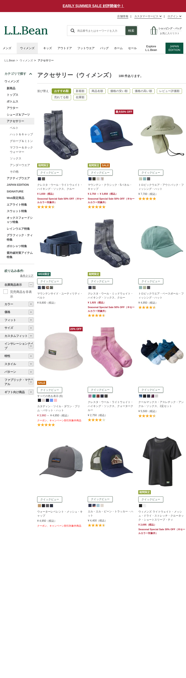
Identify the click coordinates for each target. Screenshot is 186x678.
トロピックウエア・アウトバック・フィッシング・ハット (161, 186)
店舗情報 (122, 16)
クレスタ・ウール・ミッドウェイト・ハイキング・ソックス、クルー (110, 295)
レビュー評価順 (169, 91)
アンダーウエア (20, 165)
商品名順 (97, 91)
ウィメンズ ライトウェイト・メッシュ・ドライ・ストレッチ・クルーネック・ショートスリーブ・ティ (161, 515)
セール (132, 48)
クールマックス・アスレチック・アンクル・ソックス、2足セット (161, 404)
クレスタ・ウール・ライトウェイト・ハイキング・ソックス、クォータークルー (110, 406)
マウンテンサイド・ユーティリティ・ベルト (60, 295)
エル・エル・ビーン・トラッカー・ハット (110, 513)
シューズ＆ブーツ (18, 114)
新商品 (11, 88)
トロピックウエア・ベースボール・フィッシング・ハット (161, 295)
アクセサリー (46, 60)
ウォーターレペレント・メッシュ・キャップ (60, 513)
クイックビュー (49, 172)
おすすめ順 (61, 91)
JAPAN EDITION (174, 48)
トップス (12, 94)
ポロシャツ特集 (17, 246)
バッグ (104, 48)
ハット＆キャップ (21, 134)
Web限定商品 (15, 198)
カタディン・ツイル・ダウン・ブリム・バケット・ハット (58, 408)
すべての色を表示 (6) (50, 396)
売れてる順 (61, 97)
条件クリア (26, 275)
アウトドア (64, 48)
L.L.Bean (9, 60)
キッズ (47, 48)
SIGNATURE (15, 191)
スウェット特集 (17, 211)
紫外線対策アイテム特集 (20, 255)
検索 (131, 30)
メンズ (7, 48)
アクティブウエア (18, 178)
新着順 (80, 91)
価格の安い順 (119, 91)
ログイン (173, 16)
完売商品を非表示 (21, 292)
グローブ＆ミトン (21, 141)
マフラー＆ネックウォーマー (21, 150)
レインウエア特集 (18, 228)
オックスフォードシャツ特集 (20, 220)
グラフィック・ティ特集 (20, 237)
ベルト (14, 127)
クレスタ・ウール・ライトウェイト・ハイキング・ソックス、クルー (60, 186)
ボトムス (12, 101)
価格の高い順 (143, 91)
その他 (14, 171)
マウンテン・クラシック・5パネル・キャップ (110, 186)
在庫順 (80, 97)
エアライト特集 (17, 204)
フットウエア (86, 48)
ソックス (15, 158)
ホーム (118, 48)
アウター (12, 108)
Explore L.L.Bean (151, 48)
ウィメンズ (27, 48)
